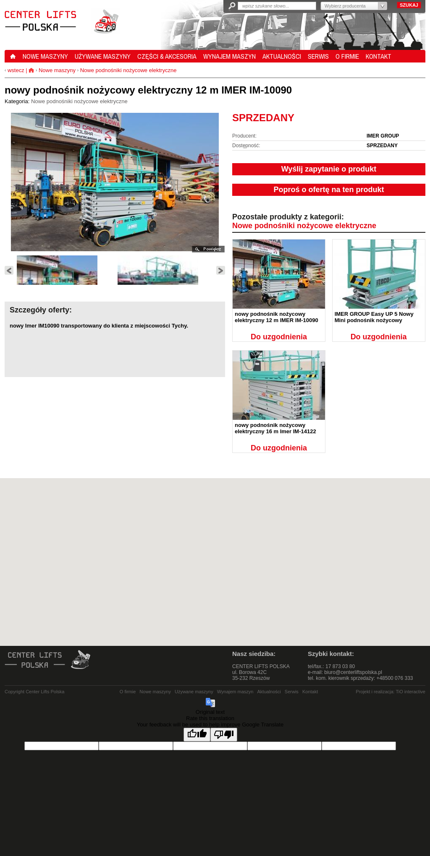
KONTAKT (378, 56)
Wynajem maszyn (235, 691)
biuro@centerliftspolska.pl (353, 672)
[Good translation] (197, 735)
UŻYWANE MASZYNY (103, 56)
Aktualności (269, 691)
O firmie (128, 691)
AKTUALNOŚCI (281, 56)
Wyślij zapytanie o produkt (329, 169)
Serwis (292, 691)
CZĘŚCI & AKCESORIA (167, 56)
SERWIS (318, 56)
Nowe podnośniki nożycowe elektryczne (128, 70)
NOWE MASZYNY (45, 56)
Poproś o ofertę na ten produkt (328, 189)
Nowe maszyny (57, 70)
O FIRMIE (347, 56)
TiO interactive (410, 691)
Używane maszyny (194, 691)
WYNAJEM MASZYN (229, 56)
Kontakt (310, 691)
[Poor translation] (223, 735)
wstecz (15, 70)
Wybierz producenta (345, 5)
